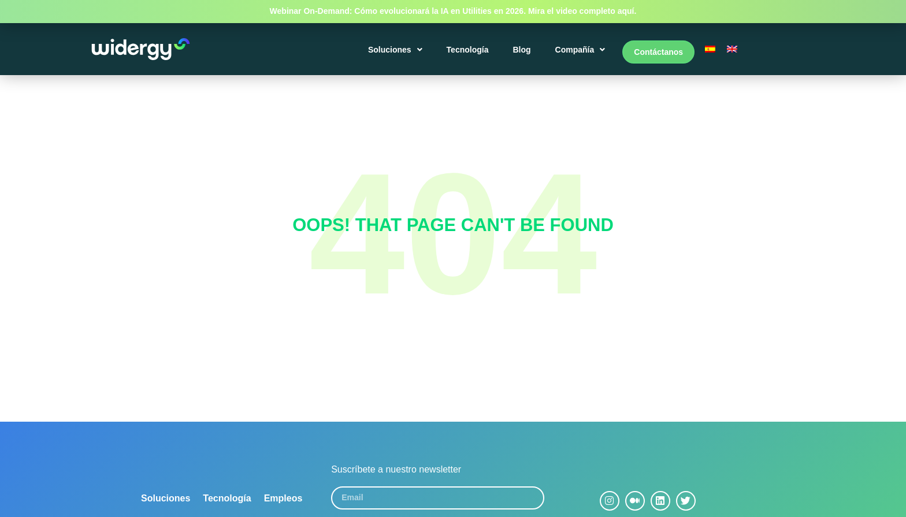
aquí (626, 11)
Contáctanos (658, 53)
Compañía (582, 53)
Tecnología (469, 53)
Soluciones (397, 53)
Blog (524, 53)
